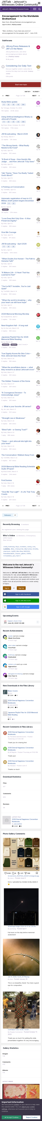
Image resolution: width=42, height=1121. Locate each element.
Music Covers (13, 691)
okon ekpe (12, 645)
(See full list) (7, 540)
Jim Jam (6, 409)
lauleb (10, 636)
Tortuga (6, 108)
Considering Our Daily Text (18, 66)
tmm (11, 979)
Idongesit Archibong (15, 674)
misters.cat (12, 664)
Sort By (28, 91)
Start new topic (21, 85)
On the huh (7, 328)
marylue (13, 765)
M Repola (13, 752)
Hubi (5, 150)
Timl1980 (6, 189)
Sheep (5, 137)
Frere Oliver (7, 125)
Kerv (4, 250)
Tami (5, 235)
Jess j (12, 878)
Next (34, 95)
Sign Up (21, 588)
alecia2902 (14, 705)
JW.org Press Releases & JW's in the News (18, 47)
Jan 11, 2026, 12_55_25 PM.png (18, 977)
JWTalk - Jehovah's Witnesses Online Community (20, 3)
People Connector (16, 1032)
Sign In (7, 588)
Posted (28, 752)
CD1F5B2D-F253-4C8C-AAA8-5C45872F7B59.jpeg (18, 1030)
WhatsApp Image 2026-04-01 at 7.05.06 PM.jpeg (22, 926)
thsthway (11, 655)
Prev (7, 95)
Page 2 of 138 (21, 95)
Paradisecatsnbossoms (18, 737)
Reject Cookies (31, 1117)
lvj (4, 342)
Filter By (36, 91)
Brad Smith (7, 471)
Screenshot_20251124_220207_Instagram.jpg (23, 876)
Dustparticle (7, 317)
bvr (4, 207)
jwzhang (13, 929)
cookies (16, 1104)
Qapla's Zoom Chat (15, 621)
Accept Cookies (11, 1117)
